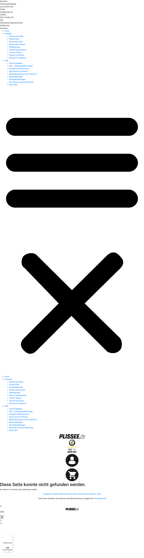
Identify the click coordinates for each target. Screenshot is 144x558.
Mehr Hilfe (13, 85)
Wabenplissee (14, 47)
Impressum (47, 494)
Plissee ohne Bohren (17, 44)
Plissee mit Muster (16, 55)
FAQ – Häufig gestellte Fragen (21, 66)
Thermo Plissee (15, 52)
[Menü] (11, 536)
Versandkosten (100, 498)
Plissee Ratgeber (15, 63)
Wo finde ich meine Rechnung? (21, 82)
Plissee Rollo (14, 39)
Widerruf (61, 494)
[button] (72, 231)
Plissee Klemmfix (16, 42)
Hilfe (6, 60)
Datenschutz (72, 494)
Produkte (8, 34)
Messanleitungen (16, 77)
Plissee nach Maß (16, 36)
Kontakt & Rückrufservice (19, 69)
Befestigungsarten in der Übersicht (23, 74)
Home (6, 31)
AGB (55, 494)
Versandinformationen (87, 494)
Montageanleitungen (17, 79)
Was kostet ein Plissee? (18, 71)
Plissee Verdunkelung (17, 50)
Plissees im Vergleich (17, 58)
